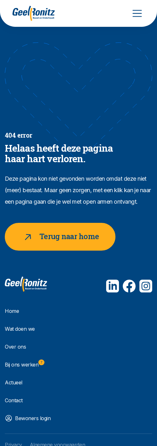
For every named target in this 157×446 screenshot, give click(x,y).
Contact (14, 400)
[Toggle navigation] (137, 13)
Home (12, 311)
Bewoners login (33, 418)
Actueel (13, 382)
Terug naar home (60, 237)
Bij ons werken (24, 363)
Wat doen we (20, 329)
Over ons (15, 347)
